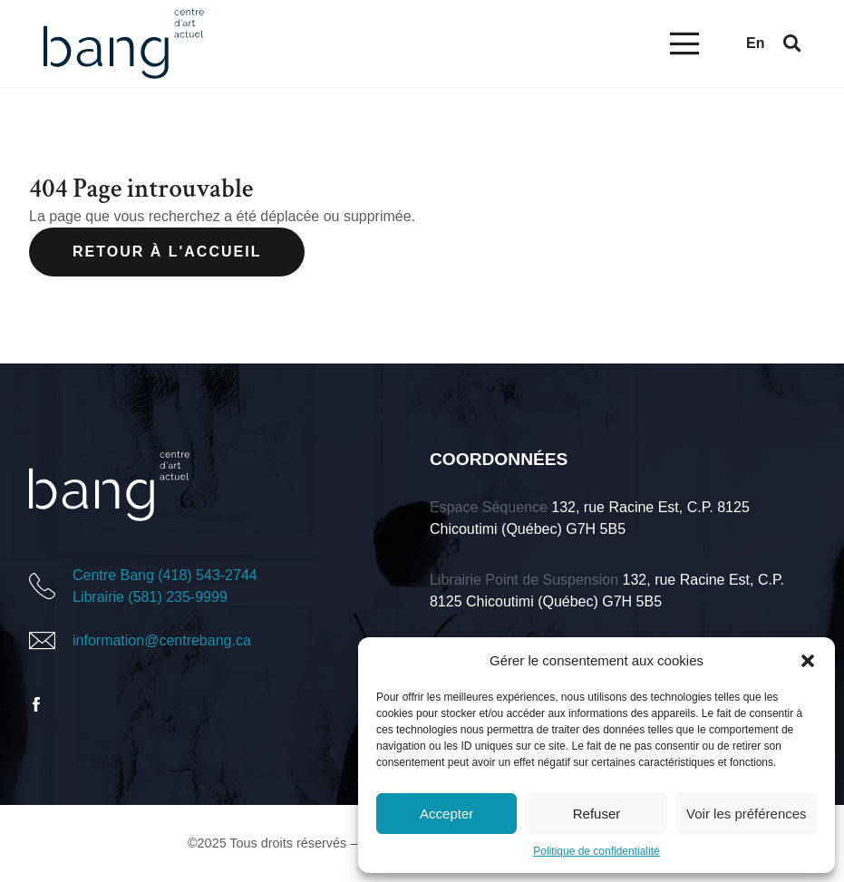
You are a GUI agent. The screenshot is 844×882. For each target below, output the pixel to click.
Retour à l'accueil (167, 251)
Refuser (597, 813)
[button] (808, 661)
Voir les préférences (746, 813)
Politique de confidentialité (596, 851)
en (755, 43)
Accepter (446, 813)
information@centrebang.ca (162, 640)
